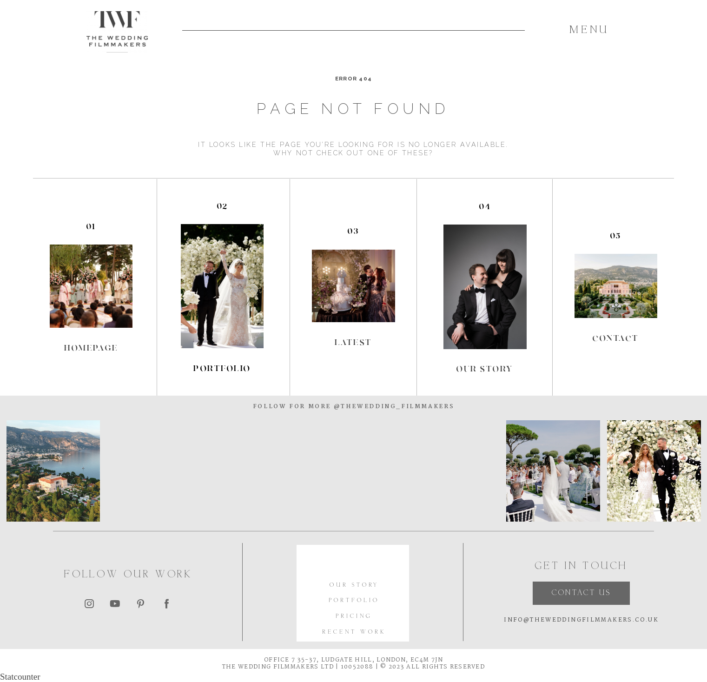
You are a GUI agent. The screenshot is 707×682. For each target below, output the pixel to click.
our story (484, 368)
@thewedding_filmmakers (392, 406)
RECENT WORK (354, 632)
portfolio (222, 368)
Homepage (91, 347)
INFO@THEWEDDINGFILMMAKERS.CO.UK (581, 620)
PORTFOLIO (354, 601)
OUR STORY (354, 586)
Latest (353, 342)
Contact (616, 338)
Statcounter (20, 677)
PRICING (354, 617)
